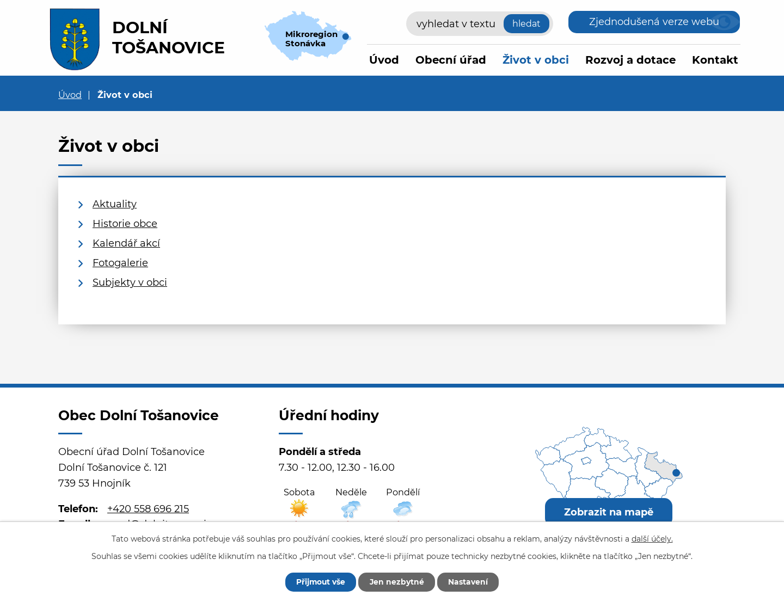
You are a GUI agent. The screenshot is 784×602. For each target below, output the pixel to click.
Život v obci (536, 59)
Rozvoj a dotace (630, 59)
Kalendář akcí (126, 243)
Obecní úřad (450, 59)
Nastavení (469, 582)
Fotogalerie (120, 263)
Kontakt (715, 59)
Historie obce (125, 224)
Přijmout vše (320, 582)
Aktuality (115, 204)
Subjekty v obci (130, 282)
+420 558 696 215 (148, 509)
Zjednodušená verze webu (654, 22)
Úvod (384, 59)
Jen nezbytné (397, 582)
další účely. (652, 538)
